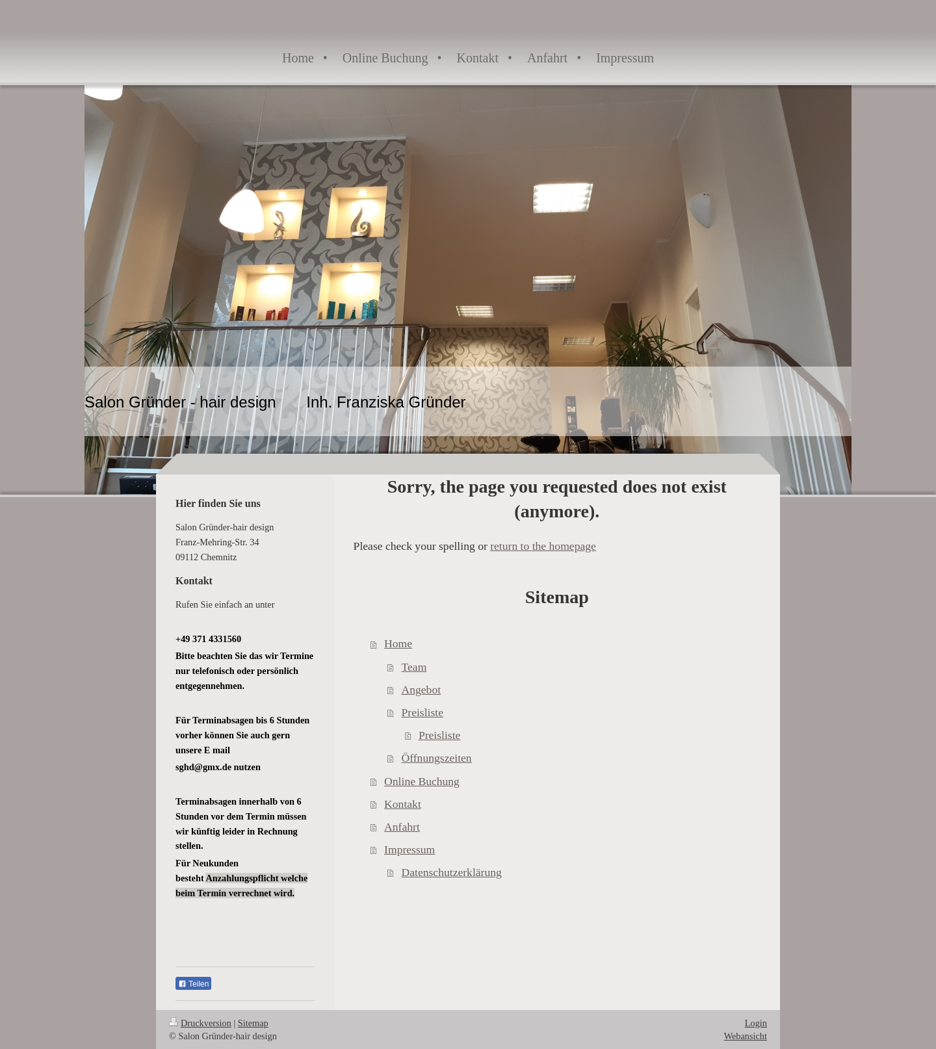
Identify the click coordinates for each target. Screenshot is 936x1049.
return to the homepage (543, 545)
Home (398, 643)
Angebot (421, 689)
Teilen (193, 984)
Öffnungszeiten (437, 757)
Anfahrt (402, 826)
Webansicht (745, 1036)
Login (756, 1023)
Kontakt (402, 803)
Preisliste (423, 712)
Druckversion (200, 1023)
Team (414, 666)
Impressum (409, 849)
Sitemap (253, 1023)
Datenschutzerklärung (452, 872)
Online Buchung (422, 781)
